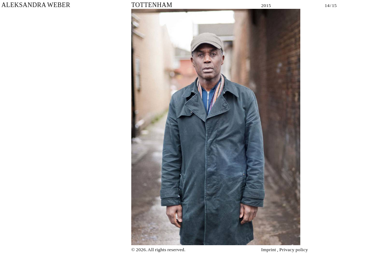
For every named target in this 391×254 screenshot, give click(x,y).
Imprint (268, 249)
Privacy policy (293, 249)
